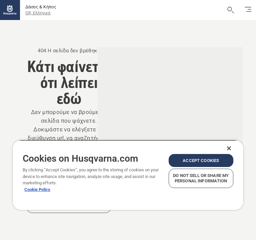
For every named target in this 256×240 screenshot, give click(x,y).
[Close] (229, 148)
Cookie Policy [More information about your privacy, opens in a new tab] (37, 189)
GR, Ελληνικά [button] (37, 12)
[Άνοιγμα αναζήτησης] (231, 10)
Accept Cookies (201, 160)
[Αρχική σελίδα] (10, 10)
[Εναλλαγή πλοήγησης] (248, 10)
